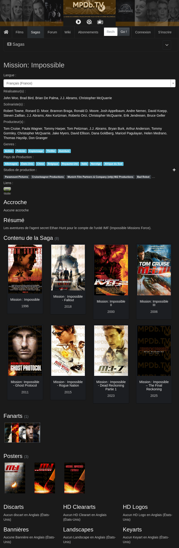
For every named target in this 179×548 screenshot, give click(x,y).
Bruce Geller (156, 115)
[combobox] (111, 31)
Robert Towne (13, 111)
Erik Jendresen (134, 115)
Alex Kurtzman (56, 115)
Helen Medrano (155, 133)
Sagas (35, 32)
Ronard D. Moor (36, 111)
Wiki (68, 32)
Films (19, 32)
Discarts (13, 507)
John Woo (10, 98)
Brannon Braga (61, 111)
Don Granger (38, 138)
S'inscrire (165, 32)
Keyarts (132, 529)
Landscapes (78, 529)
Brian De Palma (46, 98)
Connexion (143, 32)
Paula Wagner (32, 128)
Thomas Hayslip (15, 138)
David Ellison (80, 133)
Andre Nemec (136, 111)
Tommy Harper (54, 128)
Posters (12, 456)
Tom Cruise (11, 128)
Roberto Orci (78, 115)
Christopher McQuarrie (95, 98)
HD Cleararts (79, 507)
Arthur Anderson (138, 128)
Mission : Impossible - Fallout (68, 298)
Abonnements (88, 32)
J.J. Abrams (68, 98)
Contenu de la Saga (28, 238)
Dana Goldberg (102, 133)
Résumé (13, 220)
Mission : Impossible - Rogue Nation (68, 383)
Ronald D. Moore (86, 111)
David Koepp (157, 111)
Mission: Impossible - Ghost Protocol (25, 383)
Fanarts (12, 416)
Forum (52, 32)
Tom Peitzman (77, 128)
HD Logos (135, 507)
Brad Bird (27, 98)
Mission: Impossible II (111, 303)
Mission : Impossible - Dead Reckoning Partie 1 (111, 385)
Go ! (123, 32)
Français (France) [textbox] (19, 83)
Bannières (16, 529)
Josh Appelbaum (112, 111)
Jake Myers (60, 133)
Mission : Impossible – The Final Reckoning (154, 385)
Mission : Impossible (25, 299)
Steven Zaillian (14, 115)
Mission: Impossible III (154, 303)
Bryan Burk (116, 128)
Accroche (15, 202)
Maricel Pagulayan (128, 133)
